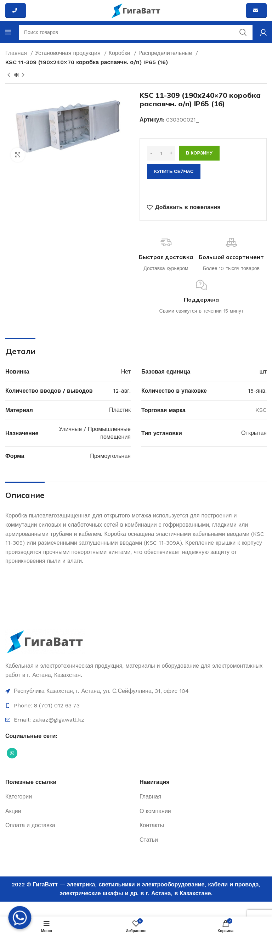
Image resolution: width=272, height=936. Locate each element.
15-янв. (257, 390)
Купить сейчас (173, 171)
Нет (126, 371)
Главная (17, 53)
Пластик (120, 410)
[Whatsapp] (19, 917)
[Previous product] (8, 75)
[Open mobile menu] (8, 32)
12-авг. (122, 390)
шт (263, 371)
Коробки (120, 53)
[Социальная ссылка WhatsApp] (12, 753)
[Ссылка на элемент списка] (136, 691)
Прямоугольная (110, 456)
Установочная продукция (68, 53)
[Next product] (23, 75)
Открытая (254, 433)
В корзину (199, 153)
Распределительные (166, 53)
